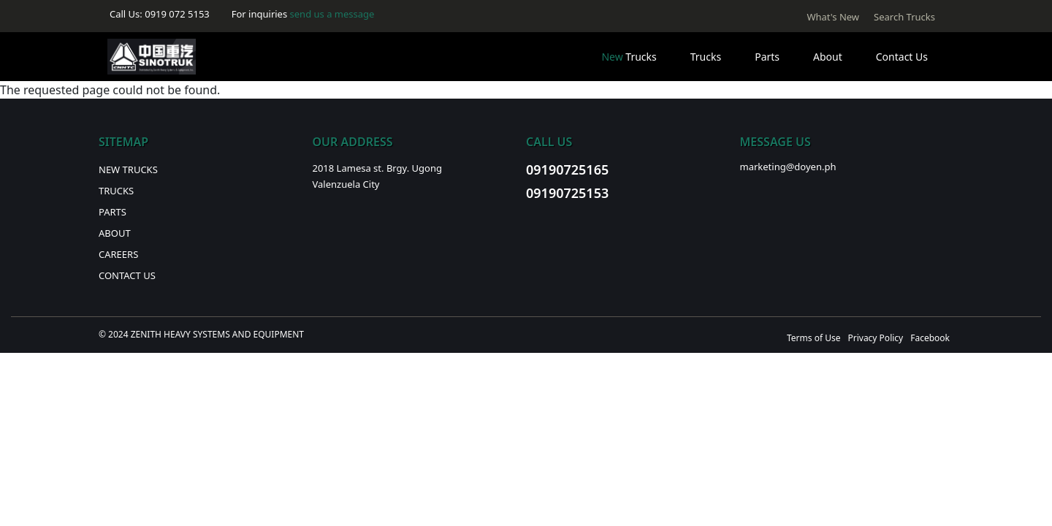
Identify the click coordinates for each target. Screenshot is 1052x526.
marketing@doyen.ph (788, 166)
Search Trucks (904, 16)
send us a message (332, 13)
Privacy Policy (875, 338)
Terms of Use (813, 338)
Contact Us (902, 57)
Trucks (628, 57)
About (827, 57)
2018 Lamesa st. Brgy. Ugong (377, 168)
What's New (833, 16)
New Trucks (128, 169)
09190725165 (567, 169)
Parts (767, 57)
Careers (118, 254)
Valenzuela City (346, 184)
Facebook (930, 338)
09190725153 (567, 193)
